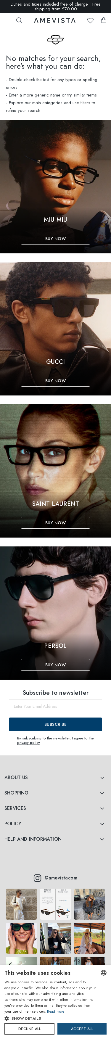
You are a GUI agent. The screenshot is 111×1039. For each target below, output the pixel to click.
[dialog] (55, 1002)
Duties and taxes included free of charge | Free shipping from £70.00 (56, 6)
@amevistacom (55, 878)
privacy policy (28, 742)
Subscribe (55, 724)
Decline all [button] (29, 1029)
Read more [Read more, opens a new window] (55, 1011)
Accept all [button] (82, 1029)
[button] (50, 1018)
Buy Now (55, 239)
